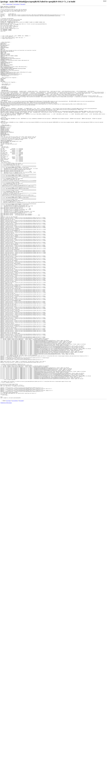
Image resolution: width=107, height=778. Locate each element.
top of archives (16, 4)
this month (23, 4)
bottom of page (9, 4)
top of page (8, 478)
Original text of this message (6, 480)
